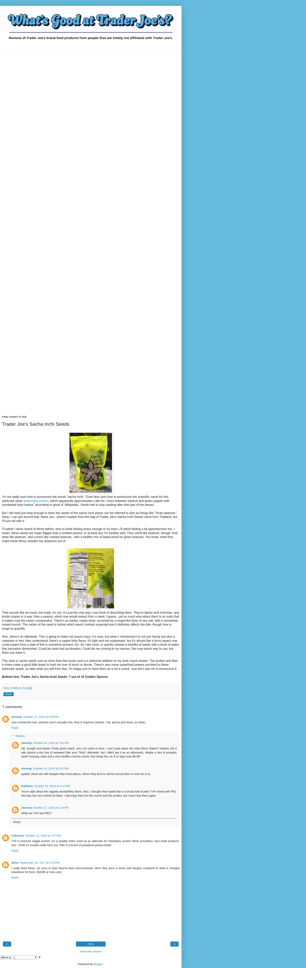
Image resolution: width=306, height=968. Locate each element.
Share (8, 694)
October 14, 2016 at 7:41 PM (51, 743)
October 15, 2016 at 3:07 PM (51, 768)
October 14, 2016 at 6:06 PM (41, 716)
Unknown (17, 835)
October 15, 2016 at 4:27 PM (52, 786)
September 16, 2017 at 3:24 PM (39, 862)
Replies (20, 736)
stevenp (16, 716)
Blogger (98, 964)
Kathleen (27, 786)
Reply (15, 727)
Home (91, 944)
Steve (15, 862)
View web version (91, 951)
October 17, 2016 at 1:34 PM (51, 807)
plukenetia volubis (36, 501)
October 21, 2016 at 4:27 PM (43, 835)
